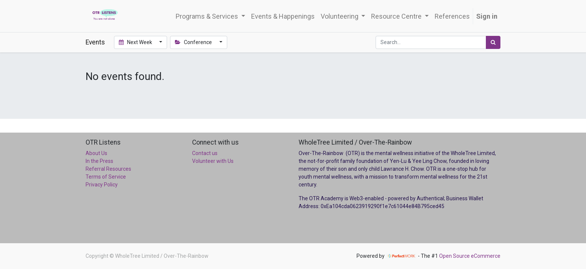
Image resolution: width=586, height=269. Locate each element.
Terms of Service (106, 177)
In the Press (99, 161)
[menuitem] (283, 16)
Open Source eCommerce (469, 256)
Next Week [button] (136, 42)
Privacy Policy (102, 185)
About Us (96, 153)
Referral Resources (108, 169)
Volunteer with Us (213, 161)
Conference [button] (194, 42)
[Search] (493, 42)
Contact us (205, 153)
